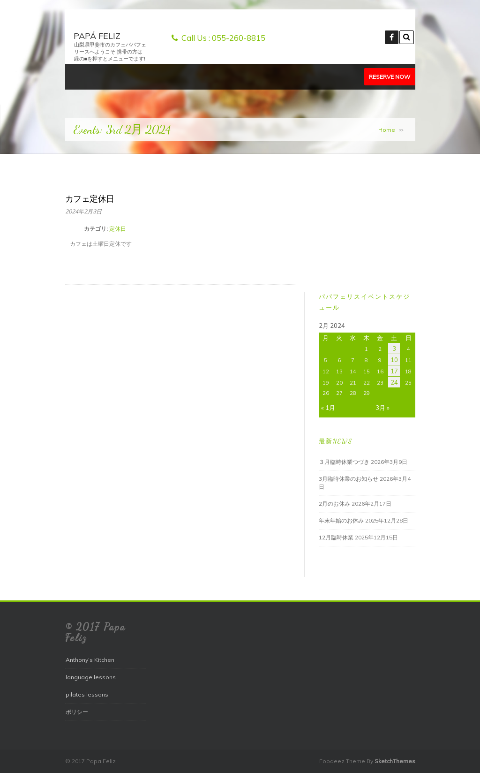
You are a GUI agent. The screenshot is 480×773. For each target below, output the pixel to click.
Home (386, 129)
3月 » (382, 407)
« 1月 (328, 407)
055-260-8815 (238, 38)
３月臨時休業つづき (344, 461)
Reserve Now (389, 76)
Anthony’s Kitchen (90, 659)
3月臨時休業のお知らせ (348, 478)
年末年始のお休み (341, 520)
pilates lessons (87, 694)
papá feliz (97, 35)
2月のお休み (334, 503)
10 (394, 360)
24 (394, 382)
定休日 (117, 228)
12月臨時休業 (336, 537)
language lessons (91, 677)
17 (394, 371)
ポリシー (77, 711)
